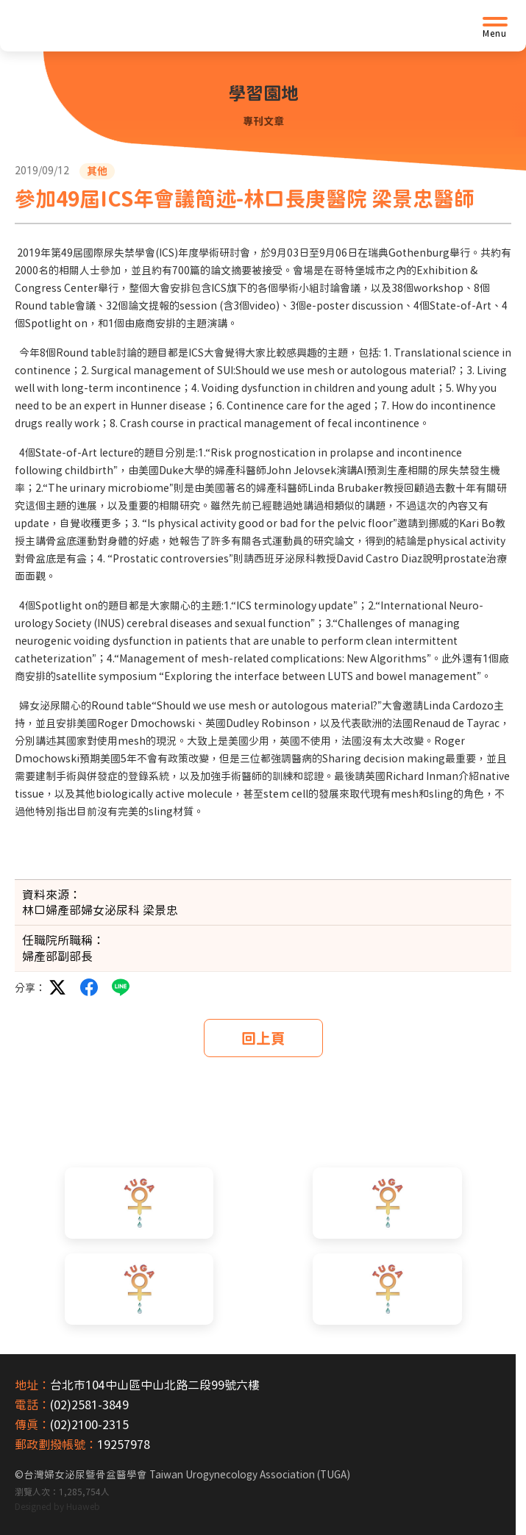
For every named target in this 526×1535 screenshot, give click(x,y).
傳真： (32, 1425)
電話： (32, 1405)
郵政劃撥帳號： (56, 1444)
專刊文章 (263, 121)
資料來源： (51, 895)
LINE (120, 987)
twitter (57, 987)
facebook (89, 987)
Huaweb (83, 1506)
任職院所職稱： (63, 940)
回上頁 (263, 1038)
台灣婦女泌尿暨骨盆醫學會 (187, 1475)
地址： (32, 1385)
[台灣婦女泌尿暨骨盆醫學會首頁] (128, 26)
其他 (97, 171)
